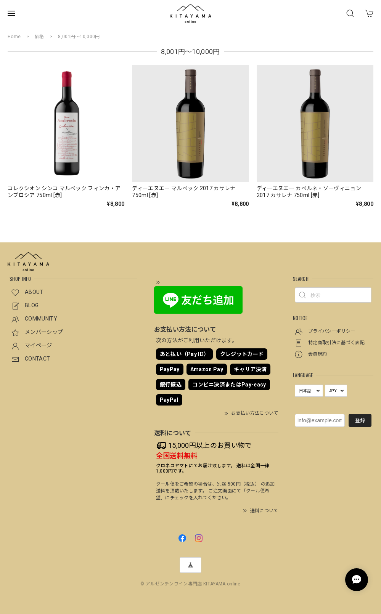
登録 (360, 420)
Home (14, 36)
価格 (39, 36)
